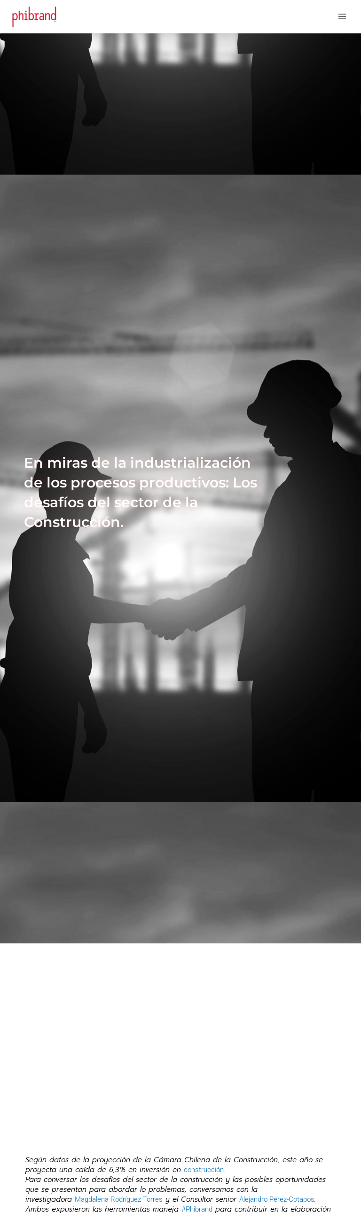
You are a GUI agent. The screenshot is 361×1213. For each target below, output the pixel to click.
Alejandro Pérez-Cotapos (276, 1199)
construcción (204, 1169)
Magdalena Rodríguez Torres (119, 1199)
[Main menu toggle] (342, 16)
